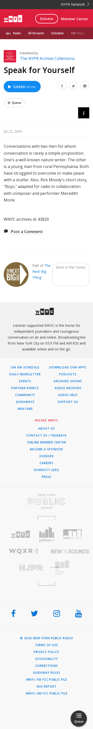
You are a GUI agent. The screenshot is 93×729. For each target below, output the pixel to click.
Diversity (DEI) (46, 470)
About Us (46, 428)
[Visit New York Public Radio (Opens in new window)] (46, 501)
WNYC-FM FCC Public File (46, 679)
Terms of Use (46, 645)
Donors (46, 456)
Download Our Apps (67, 367)
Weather (25, 408)
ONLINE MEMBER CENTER (46, 442)
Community (25, 395)
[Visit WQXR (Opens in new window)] (23, 551)
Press (46, 476)
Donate (46, 18)
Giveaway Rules (46, 672)
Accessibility (46, 658)
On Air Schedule (25, 367)
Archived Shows (68, 381)
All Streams (36, 33)
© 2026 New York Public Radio (46, 638)
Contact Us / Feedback (46, 435)
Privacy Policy (46, 652)
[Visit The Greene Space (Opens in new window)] (70, 568)
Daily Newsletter (25, 374)
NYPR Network (75, 4)
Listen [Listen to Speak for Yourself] (21, 86)
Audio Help (68, 395)
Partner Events (25, 388)
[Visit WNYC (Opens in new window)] (20, 534)
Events (25, 381)
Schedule (57, 33)
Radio (17, 33)
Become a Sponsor (46, 449)
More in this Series (71, 267)
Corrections (46, 665)
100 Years (78, 33)
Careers (46, 463)
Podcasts (68, 374)
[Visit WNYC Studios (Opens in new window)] (73, 534)
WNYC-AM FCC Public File (46, 693)
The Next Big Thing (41, 271)
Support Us (68, 402)
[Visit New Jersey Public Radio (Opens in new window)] (23, 568)
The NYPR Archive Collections (47, 58)
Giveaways (25, 402)
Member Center (74, 19)
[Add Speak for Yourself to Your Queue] (14, 103)
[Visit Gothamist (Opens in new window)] (46, 534)
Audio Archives (68, 388)
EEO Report (47, 686)
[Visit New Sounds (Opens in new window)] (70, 551)
